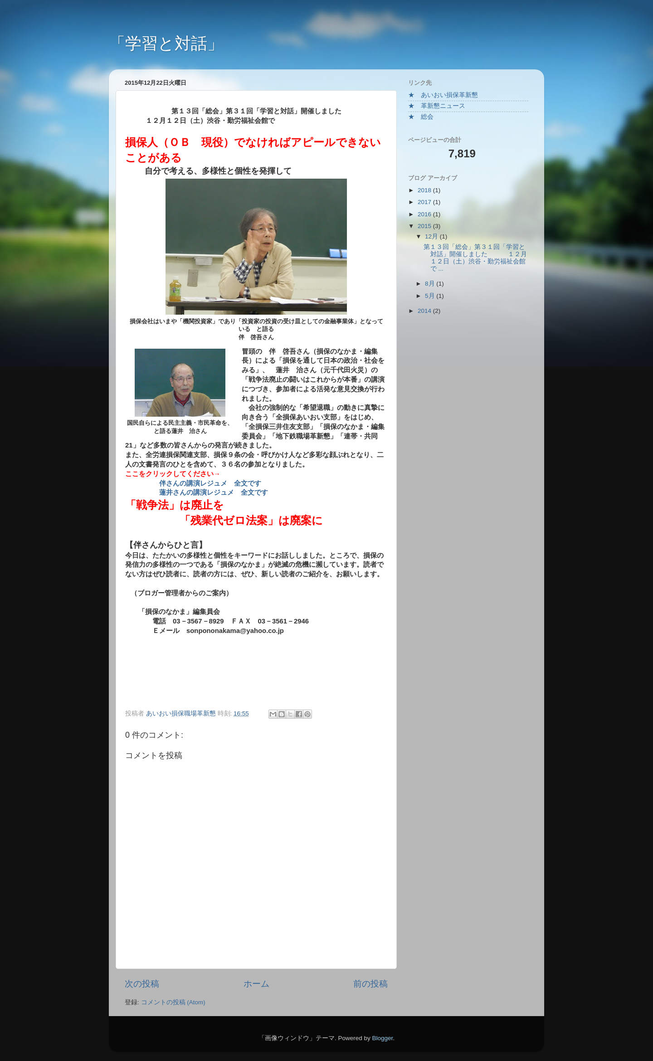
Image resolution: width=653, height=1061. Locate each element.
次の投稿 (142, 983)
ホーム (256, 983)
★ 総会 (421, 116)
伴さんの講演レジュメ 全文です (210, 483)
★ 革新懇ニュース (436, 105)
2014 (425, 310)
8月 (430, 283)
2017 (425, 202)
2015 (425, 226)
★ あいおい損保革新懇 (443, 95)
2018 (425, 190)
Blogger (382, 1038)
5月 (430, 295)
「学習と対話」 (166, 43)
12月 (432, 236)
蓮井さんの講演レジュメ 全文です (213, 492)
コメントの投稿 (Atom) (173, 1002)
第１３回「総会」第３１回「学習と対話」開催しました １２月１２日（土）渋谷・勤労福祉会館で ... (475, 258)
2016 (425, 214)
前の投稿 (370, 983)
